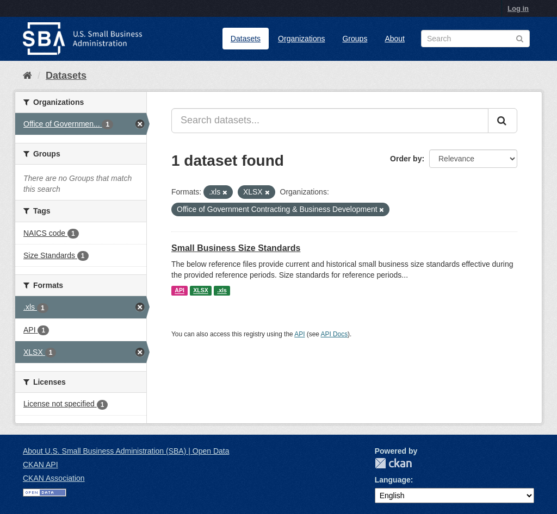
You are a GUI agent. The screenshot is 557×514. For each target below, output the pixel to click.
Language (393, 479)
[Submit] (502, 120)
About (395, 38)
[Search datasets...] (329, 120)
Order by (406, 158)
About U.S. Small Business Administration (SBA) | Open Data (126, 451)
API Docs (334, 334)
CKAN (393, 463)
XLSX (200, 290)
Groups (354, 38)
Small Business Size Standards (235, 248)
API (179, 290)
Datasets (246, 38)
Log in (518, 8)
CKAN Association (54, 478)
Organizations (301, 38)
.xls (222, 290)
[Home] (27, 75)
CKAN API (40, 464)
